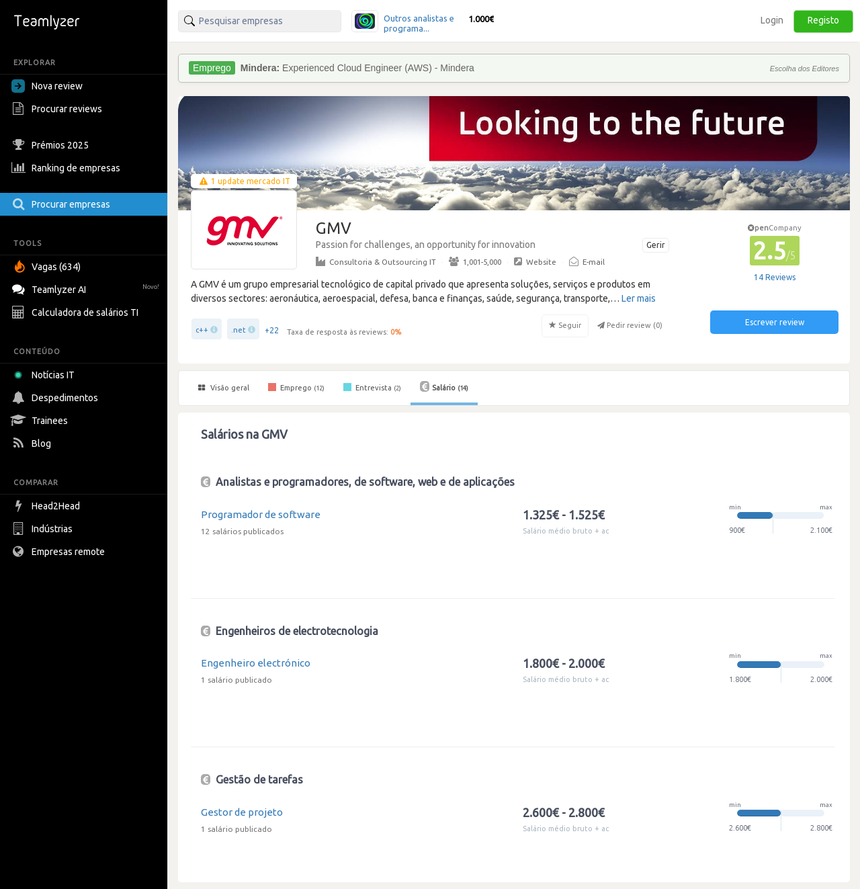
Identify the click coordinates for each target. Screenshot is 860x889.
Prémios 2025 (52, 145)
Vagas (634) (48, 266)
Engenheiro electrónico (255, 663)
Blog (33, 443)
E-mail (587, 261)
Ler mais (638, 298)
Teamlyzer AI (87, 288)
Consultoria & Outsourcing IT (376, 261)
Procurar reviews (58, 108)
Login (772, 20)
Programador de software (260, 514)
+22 (272, 330)
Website (535, 261)
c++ (202, 330)
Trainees (41, 420)
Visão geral (223, 388)
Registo (823, 20)
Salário (444, 386)
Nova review (47, 86)
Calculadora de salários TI (76, 312)
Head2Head (47, 506)
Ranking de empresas (67, 168)
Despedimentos (56, 397)
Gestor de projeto (242, 812)
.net (238, 330)
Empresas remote (60, 551)
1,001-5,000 (475, 261)
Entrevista (372, 387)
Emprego (296, 387)
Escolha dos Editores (804, 69)
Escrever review (774, 322)
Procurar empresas (62, 204)
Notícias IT (45, 375)
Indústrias (44, 528)
